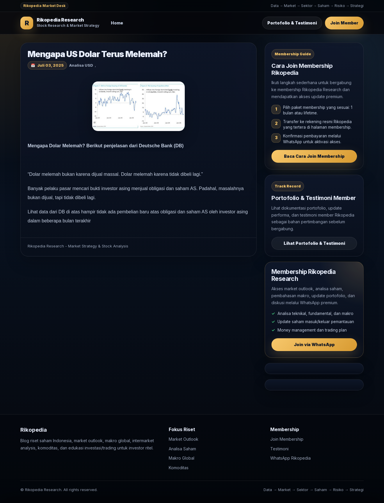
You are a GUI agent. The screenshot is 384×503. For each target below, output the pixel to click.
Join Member (344, 22)
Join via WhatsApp (314, 344)
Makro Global (181, 458)
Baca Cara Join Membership (314, 156)
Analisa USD (81, 65)
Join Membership (286, 439)
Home (117, 22)
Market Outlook (183, 439)
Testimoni (279, 448)
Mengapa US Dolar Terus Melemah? (97, 54)
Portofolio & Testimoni (292, 22)
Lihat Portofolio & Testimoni (314, 243)
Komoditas (179, 467)
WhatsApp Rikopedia (290, 458)
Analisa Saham (182, 448)
